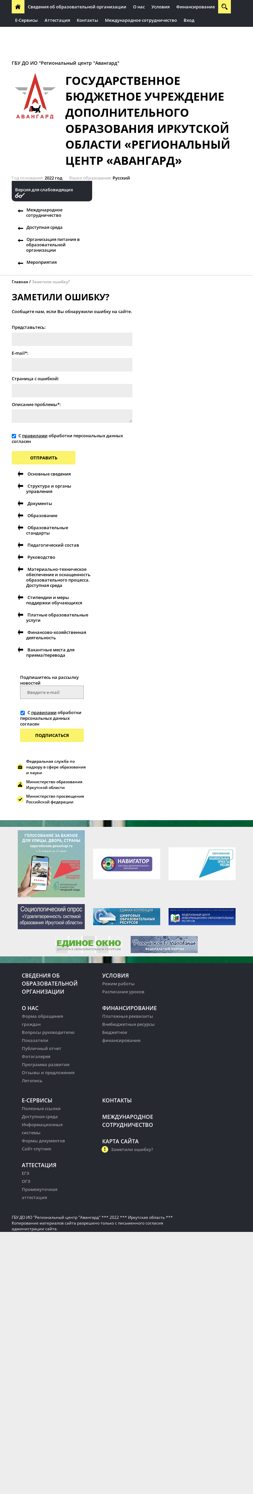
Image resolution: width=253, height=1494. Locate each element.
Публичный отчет (41, 1048)
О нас (139, 7)
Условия (160, 7)
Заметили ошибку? (51, 281)
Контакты (87, 20)
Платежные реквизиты (127, 1016)
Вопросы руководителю (48, 1032)
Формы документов (43, 1141)
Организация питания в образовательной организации (53, 244)
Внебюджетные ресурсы (128, 1024)
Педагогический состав (53, 545)
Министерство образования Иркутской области (54, 784)
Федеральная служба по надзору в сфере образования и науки (56, 767)
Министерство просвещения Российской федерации (55, 799)
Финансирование (195, 7)
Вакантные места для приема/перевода (50, 652)
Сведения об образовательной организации (77, 7)
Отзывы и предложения (48, 1072)
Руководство (41, 557)
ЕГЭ (25, 1173)
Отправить (43, 458)
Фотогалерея (36, 1056)
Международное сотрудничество (141, 20)
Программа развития (45, 1064)
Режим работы (118, 984)
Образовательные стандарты (47, 530)
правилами (35, 436)
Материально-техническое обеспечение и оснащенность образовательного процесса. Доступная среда (58, 577)
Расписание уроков (123, 992)
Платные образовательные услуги (57, 617)
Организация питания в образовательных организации (77, 34)
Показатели (35, 1040)
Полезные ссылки (41, 1108)
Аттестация (57, 20)
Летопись (32, 1081)
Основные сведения (49, 474)
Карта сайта (120, 1141)
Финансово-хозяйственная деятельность (56, 635)
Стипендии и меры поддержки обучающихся (54, 600)
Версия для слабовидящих (44, 190)
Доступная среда (44, 227)
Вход (189, 20)
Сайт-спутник (36, 1149)
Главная (20, 281)
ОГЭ (26, 1181)
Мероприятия (41, 262)
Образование (42, 515)
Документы (39, 503)
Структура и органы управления (48, 488)
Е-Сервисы (26, 20)
